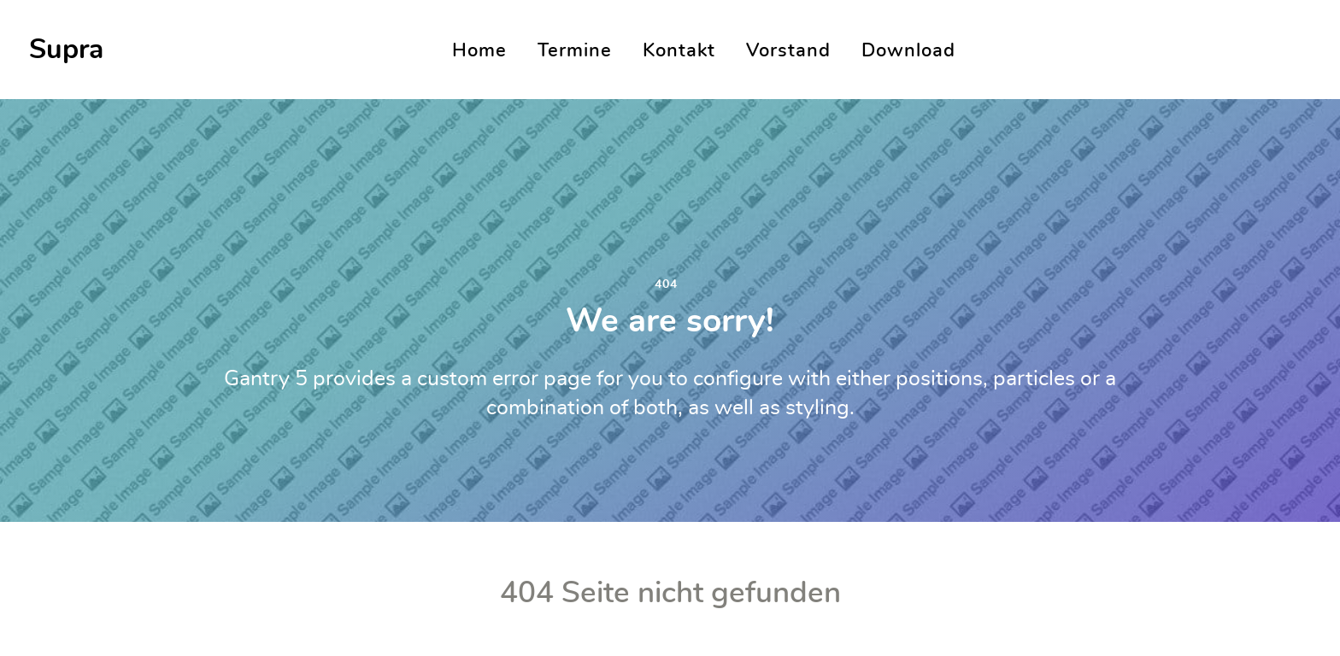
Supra (66, 49)
